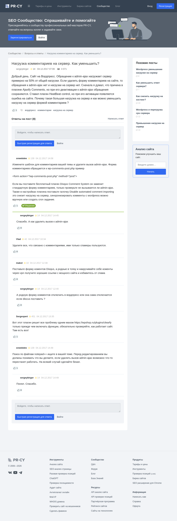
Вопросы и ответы (34, 53)
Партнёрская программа (103, 501)
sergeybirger (22, 69)
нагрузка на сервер (63, 110)
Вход (149, 6)
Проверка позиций (144, 474)
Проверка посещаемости (62, 483)
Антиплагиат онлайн (59, 492)
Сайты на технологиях (102, 511)
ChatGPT (54, 478)
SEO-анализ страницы (60, 469)
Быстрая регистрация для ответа (34, 143)
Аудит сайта (55, 487)
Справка (137, 501)
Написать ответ (116, 118)
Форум (94, 469)
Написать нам (139, 497)
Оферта (136, 506)
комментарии (44, 110)
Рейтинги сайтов (99, 506)
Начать (151, 171)
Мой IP (53, 497)
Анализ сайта (145, 149)
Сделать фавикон (58, 511)
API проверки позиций (101, 497)
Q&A (93, 464)
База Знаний (97, 478)
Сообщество (103, 6)
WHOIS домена (57, 501)
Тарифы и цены (43, 6)
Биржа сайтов (84, 6)
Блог (117, 6)
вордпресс (30, 110)
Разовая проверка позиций (62, 474)
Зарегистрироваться (21, 37)
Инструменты (64, 6)
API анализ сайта (99, 492)
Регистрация (165, 6)
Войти (42, 37)
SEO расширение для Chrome (147, 483)
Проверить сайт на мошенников (65, 506)
